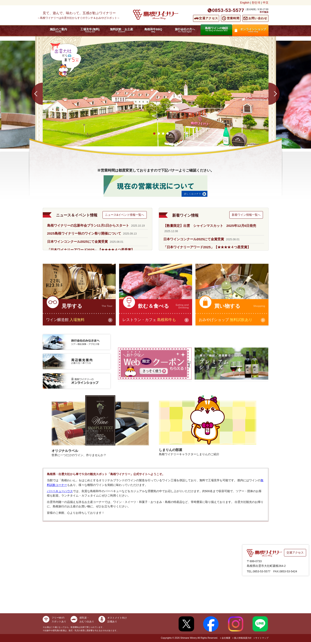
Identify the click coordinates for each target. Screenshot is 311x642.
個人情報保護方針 (243, 638)
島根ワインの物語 (216, 29)
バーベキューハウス (60, 491)
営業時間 (233, 18)
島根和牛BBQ (153, 30)
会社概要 (226, 638)
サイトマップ (262, 638)
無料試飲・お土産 (121, 30)
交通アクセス (208, 18)
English (244, 2)
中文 (266, 2)
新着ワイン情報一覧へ (246, 214)
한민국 (256, 2)
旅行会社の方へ (185, 30)
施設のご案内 (58, 30)
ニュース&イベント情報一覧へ (124, 214)
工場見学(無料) (90, 30)
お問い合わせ (257, 18)
